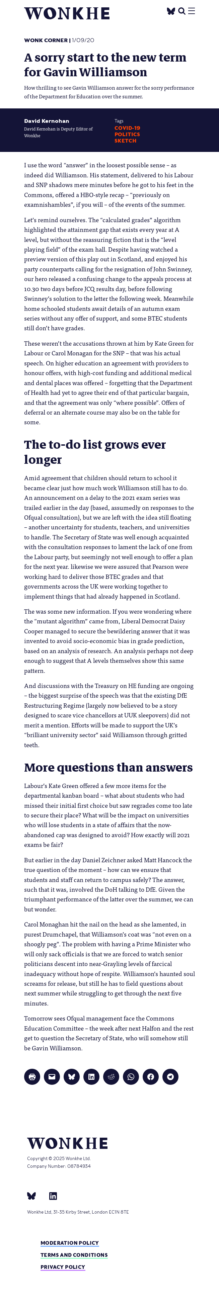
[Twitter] (171, 10)
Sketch (126, 141)
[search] (182, 10)
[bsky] (35, 1195)
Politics (127, 135)
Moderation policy (70, 1243)
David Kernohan (46, 121)
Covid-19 (127, 128)
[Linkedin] (50, 1195)
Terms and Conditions (74, 1255)
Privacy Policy (63, 1267)
